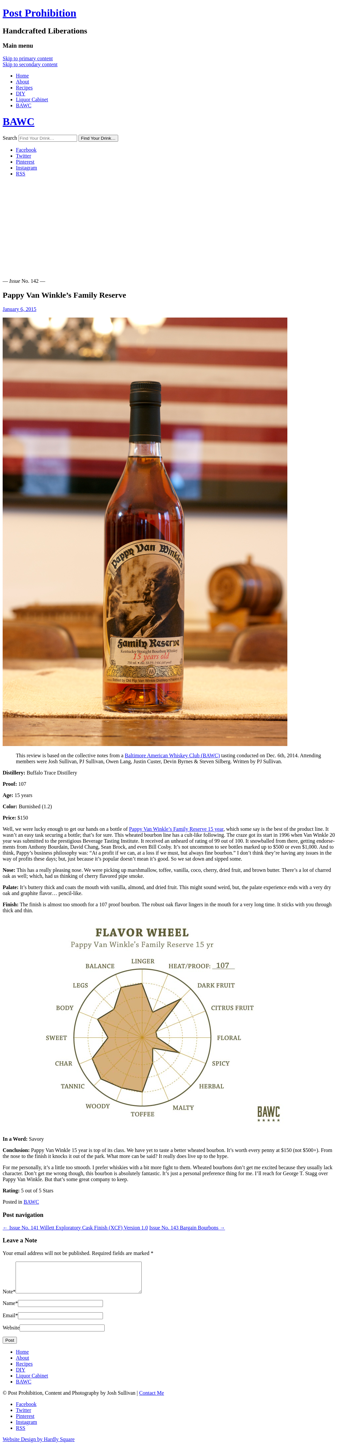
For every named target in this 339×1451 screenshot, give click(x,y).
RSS (20, 173)
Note (9, 1297)
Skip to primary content (28, 58)
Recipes (24, 87)
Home (22, 75)
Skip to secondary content (30, 64)
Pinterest (25, 162)
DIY (20, 93)
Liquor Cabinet (32, 99)
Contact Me (151, 1399)
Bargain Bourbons (187, 1227)
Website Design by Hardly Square (38, 1445)
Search (10, 138)
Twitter (23, 156)
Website (11, 1333)
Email (10, 1321)
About (22, 81)
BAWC (23, 105)
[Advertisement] (169, 228)
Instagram (26, 168)
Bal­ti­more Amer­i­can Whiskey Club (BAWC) (172, 755)
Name (10, 1309)
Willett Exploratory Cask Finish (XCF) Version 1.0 (75, 1227)
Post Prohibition (39, 13)
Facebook (26, 150)
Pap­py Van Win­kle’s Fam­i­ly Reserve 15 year (176, 829)
